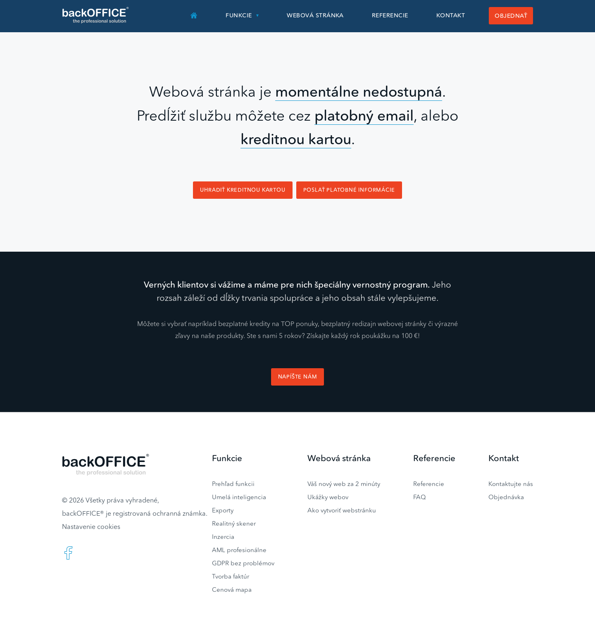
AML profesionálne (239, 550)
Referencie (390, 15)
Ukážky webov (327, 497)
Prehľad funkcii (233, 484)
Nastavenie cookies (91, 526)
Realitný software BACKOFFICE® (96, 15)
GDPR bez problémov (243, 563)
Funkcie (239, 15)
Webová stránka (315, 15)
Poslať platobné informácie (349, 190)
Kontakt (450, 15)
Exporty (222, 510)
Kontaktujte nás (510, 484)
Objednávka (506, 497)
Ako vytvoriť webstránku (341, 510)
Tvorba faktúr (230, 576)
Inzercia (223, 537)
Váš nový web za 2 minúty (343, 484)
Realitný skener (234, 523)
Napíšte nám (297, 377)
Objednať (511, 15)
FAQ (419, 497)
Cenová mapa (232, 589)
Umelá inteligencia (239, 497)
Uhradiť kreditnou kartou (242, 190)
